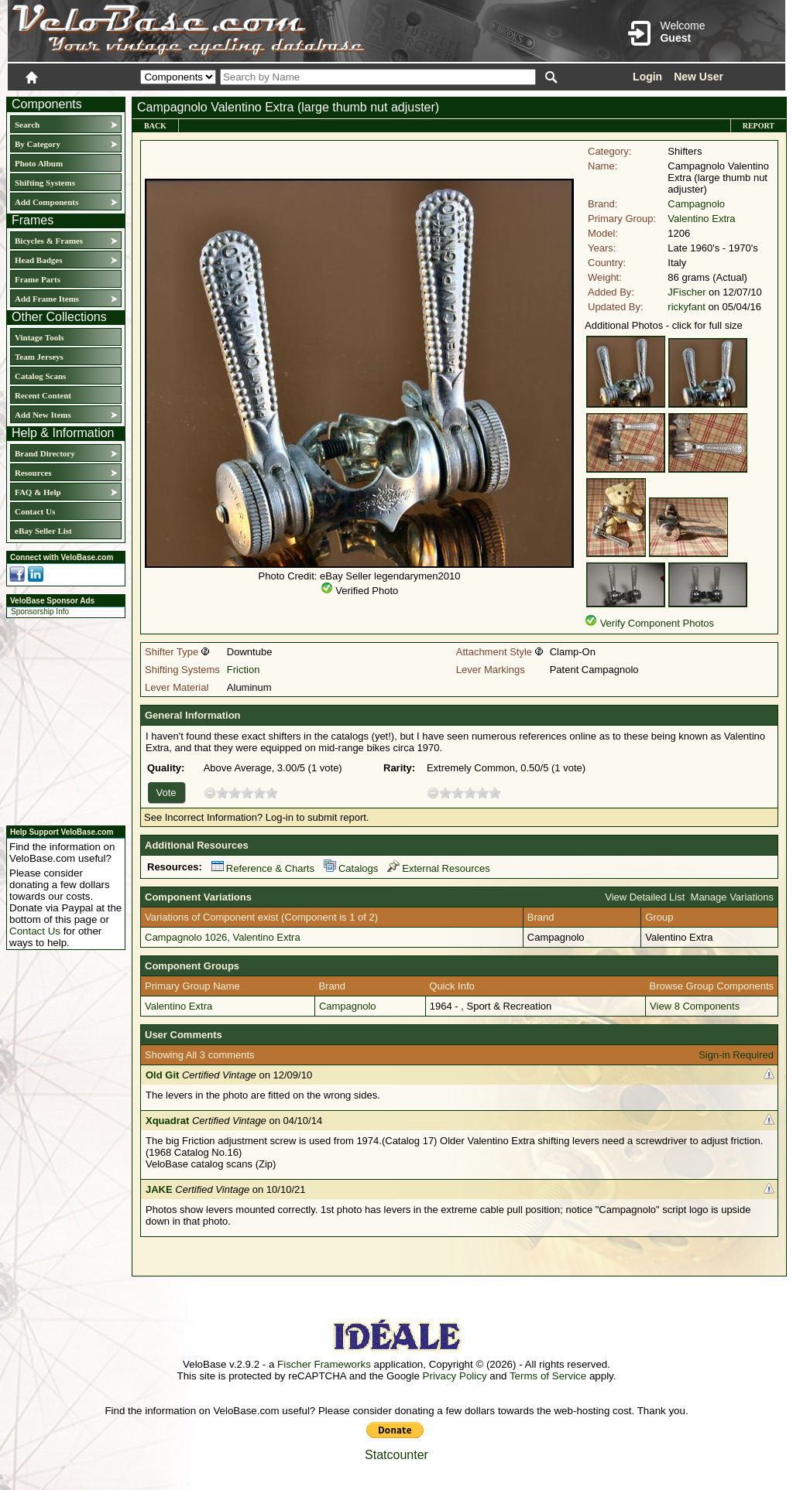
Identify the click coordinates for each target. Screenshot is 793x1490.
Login (647, 76)
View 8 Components (695, 1006)
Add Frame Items (47, 298)
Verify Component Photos (657, 623)
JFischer (686, 292)
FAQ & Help (38, 492)
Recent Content (43, 395)
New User (698, 76)
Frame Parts (37, 279)
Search (27, 124)
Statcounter (396, 1454)
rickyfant (686, 307)
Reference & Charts (262, 868)
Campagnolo (696, 204)
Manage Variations (732, 897)
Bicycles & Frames (50, 240)
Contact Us (35, 511)
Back (155, 125)
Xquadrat (167, 1120)
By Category (37, 144)
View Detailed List (645, 897)
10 (272, 792)
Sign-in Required (736, 1055)
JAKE (159, 1189)
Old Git (162, 1075)
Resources (33, 472)
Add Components (46, 202)
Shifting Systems (45, 182)
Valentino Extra (701, 218)
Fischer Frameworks (324, 1364)
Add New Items (43, 414)
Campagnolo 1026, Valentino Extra (222, 937)
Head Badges (38, 260)
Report (758, 125)
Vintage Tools (39, 337)
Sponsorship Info (40, 611)
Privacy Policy (455, 1376)
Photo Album (39, 163)
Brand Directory (45, 453)
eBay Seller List (43, 530)
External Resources (438, 868)
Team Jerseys (39, 356)
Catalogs (351, 868)
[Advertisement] (61, 719)
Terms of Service (548, 1376)
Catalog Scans (40, 376)
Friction (243, 669)
